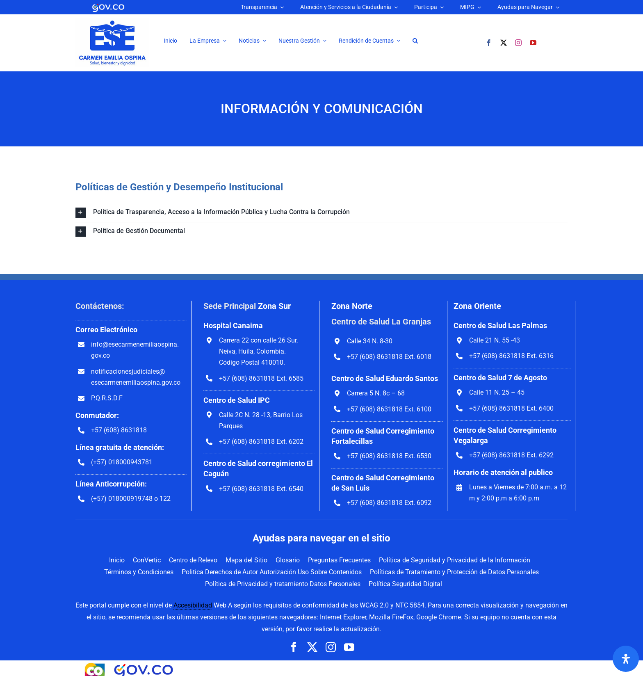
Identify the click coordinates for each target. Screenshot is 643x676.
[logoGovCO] (108, 5)
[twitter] (503, 42)
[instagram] (518, 42)
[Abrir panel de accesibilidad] (626, 659)
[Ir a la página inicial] (112, 21)
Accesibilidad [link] (192, 605)
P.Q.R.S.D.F (107, 398)
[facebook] (489, 42)
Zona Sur (274, 306)
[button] (415, 41)
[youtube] (533, 42)
